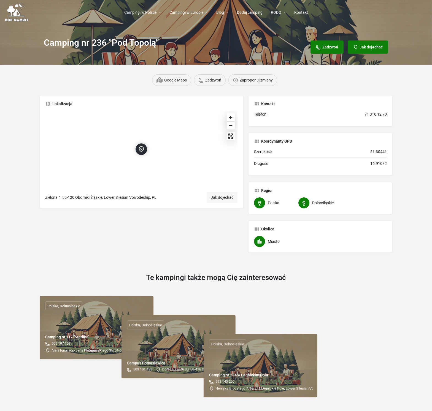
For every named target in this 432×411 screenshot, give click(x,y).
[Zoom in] (231, 117)
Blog (220, 12)
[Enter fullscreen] (231, 136)
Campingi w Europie (186, 12)
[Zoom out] (231, 125)
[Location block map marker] (141, 149)
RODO (276, 12)
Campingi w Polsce (140, 12)
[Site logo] (17, 12)
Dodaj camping (250, 12)
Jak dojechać (222, 197)
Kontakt (301, 12)
